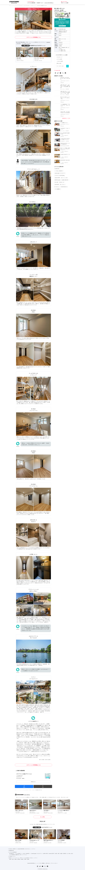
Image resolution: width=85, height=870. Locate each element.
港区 (58, 853)
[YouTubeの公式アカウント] (60, 73)
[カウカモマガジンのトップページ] (14, 2)
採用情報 (43, 863)
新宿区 (22, 859)
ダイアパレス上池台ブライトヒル (60, 11)
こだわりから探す (60, 61)
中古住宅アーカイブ (40, 2)
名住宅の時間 (57, 184)
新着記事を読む (11, 850)
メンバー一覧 (38, 863)
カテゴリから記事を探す (31, 2)
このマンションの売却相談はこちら (33, 37)
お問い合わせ (48, 863)
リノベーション (24, 854)
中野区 (25, 859)
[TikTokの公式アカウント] (58, 73)
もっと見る (42, 816)
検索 (67, 66)
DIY (20, 854)
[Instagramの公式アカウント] (55, 73)
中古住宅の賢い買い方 (64, 186)
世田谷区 (64, 853)
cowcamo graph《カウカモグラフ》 (60, 173)
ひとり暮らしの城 (69, 853)
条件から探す (59, 63)
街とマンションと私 (64, 177)
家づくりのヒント (62, 184)
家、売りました (57, 186)
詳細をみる (33, 781)
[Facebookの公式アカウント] (65, 73)
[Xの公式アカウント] (63, 73)
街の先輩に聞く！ (57, 168)
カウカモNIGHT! (18, 853)
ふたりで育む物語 (12, 854)
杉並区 (28, 859)
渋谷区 (56, 853)
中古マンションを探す (64, 2)
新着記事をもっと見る (66, 118)
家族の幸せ (17, 854)
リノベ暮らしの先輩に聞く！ (26, 853)
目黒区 (61, 853)
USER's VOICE (45, 853)
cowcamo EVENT (57, 177)
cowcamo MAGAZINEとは (48, 2)
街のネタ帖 (56, 182)
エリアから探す (59, 59)
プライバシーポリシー (54, 863)
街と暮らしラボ (61, 182)
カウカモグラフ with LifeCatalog (59, 175)
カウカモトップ (59, 57)
